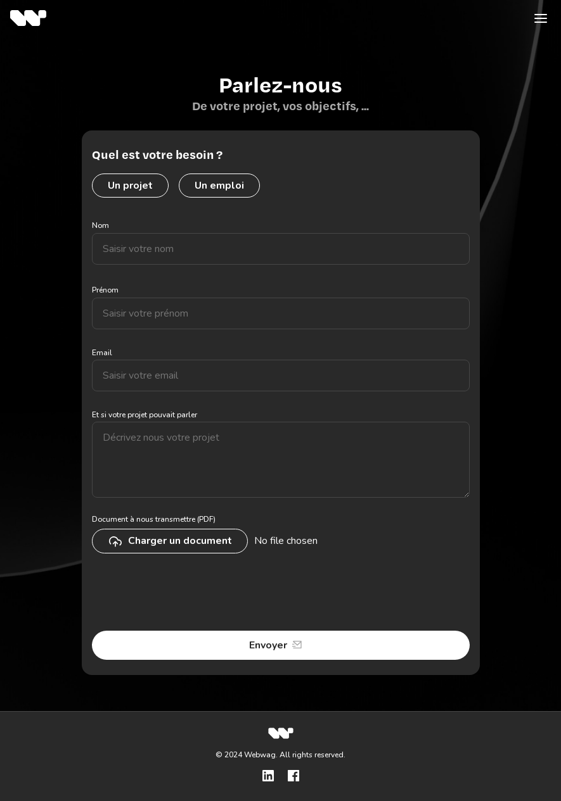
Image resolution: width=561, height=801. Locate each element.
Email (102, 353)
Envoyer (268, 645)
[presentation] (188, 593)
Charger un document (170, 541)
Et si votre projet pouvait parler (144, 415)
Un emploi (219, 185)
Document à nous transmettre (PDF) (154, 519)
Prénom (105, 290)
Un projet (130, 185)
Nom (100, 225)
